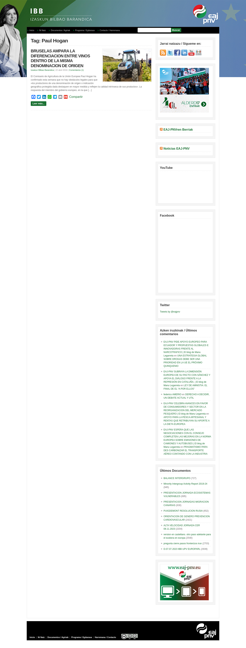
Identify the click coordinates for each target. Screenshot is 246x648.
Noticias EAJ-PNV (176, 148)
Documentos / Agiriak (60, 30)
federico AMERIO (172, 394)
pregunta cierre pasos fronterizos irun (183, 543)
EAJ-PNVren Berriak (178, 129)
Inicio (31, 30)
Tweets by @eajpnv (170, 311)
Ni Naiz (42, 30)
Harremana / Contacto (105, 637)
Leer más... (38, 103)
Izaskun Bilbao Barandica (42, 70)
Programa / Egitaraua (85, 30)
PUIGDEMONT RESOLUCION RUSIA (183, 510)
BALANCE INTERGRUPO (177, 478)
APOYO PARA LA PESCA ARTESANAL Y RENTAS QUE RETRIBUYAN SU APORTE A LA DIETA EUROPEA (186, 420)
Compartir (76, 96)
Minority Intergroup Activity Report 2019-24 (185, 483)
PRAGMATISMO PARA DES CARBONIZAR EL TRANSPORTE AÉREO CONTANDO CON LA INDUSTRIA (185, 450)
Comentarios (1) (76, 70)
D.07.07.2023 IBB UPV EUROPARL (182, 549)
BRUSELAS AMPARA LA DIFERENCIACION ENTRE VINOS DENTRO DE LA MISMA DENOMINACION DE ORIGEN (60, 58)
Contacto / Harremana (110, 30)
